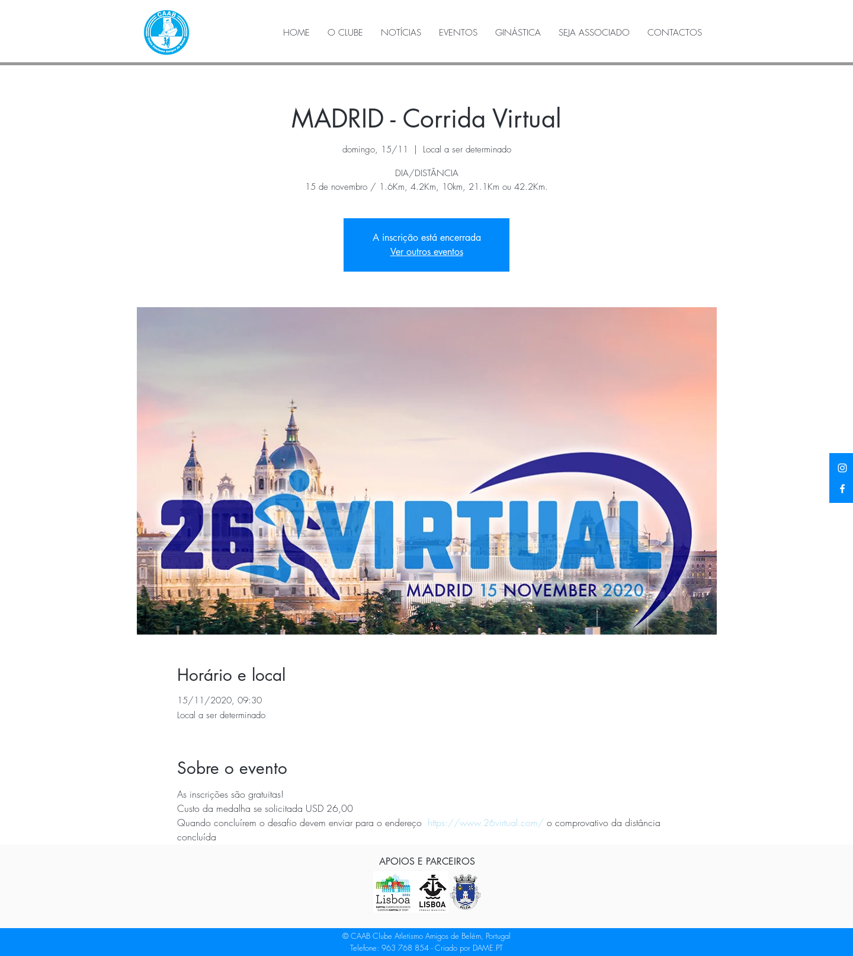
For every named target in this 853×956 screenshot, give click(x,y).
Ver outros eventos (426, 252)
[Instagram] (842, 468)
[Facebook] (842, 489)
